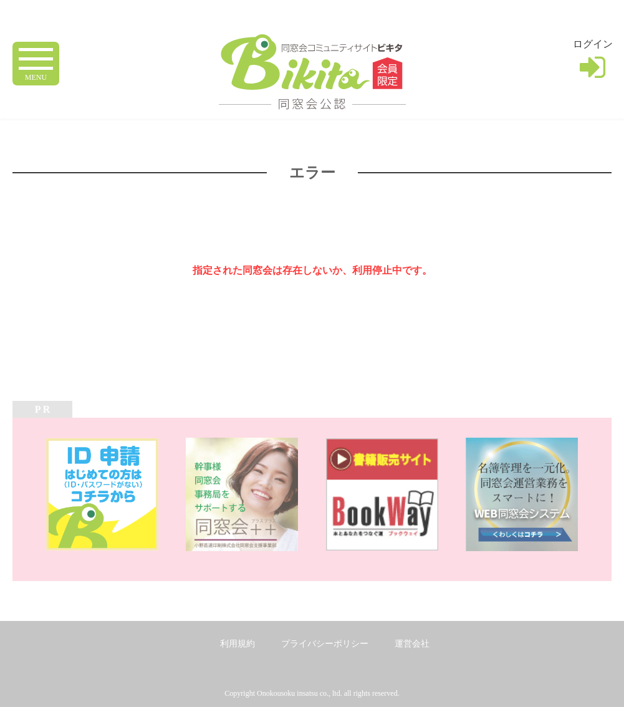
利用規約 (237, 643)
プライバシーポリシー (324, 643)
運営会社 (412, 643)
